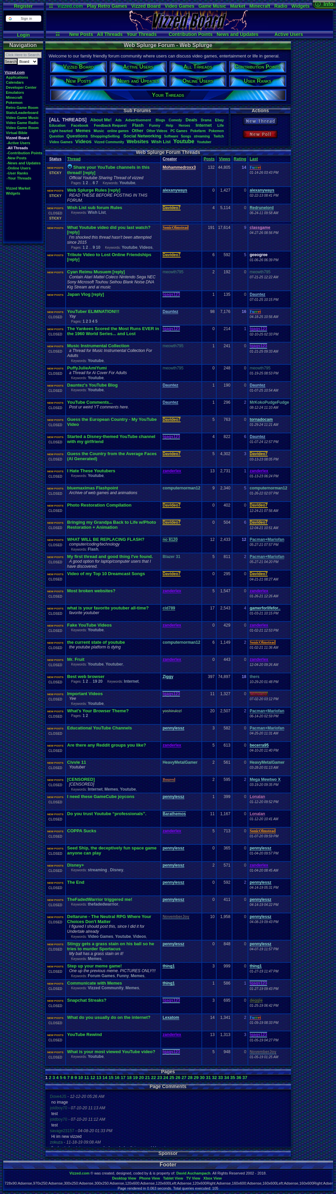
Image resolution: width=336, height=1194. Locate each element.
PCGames (179, 131)
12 (92, 1077)
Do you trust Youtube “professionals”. (107, 813)
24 (165, 1077)
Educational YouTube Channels (99, 727)
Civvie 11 (76, 762)
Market (237, 6)
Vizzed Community (105, 988)
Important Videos (85, 693)
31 (208, 1077)
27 (184, 1077)
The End (75, 882)
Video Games (179, 6)
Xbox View (212, 1178)
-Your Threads (19, 178)
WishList (161, 141)
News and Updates (237, 34)
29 (196, 1077)
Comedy (175, 120)
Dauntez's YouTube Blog (92, 385)
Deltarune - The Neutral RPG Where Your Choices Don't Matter (109, 919)
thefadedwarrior (103, 904)
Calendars (15, 82)
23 (159, 1077)
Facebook (79, 125)
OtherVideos (157, 131)
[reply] (89, 172)
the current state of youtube (96, 642)
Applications (17, 77)
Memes (83, 130)
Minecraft (259, 6)
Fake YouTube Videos (89, 625)
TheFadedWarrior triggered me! (100, 899)
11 (86, 1077)
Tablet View (173, 1178)
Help (169, 125)
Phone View (149, 1178)
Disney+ (75, 865)
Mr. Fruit (75, 659)
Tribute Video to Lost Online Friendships (109, 254)
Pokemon (14, 103)
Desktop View (124, 1178)
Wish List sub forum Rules (94, 207)
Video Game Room (22, 128)
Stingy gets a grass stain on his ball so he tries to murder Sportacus (110, 946)
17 (123, 1077)
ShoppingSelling (105, 136)
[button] (23, 18)
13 (99, 1077)
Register (23, 6)
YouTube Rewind (84, 1034)
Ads (118, 120)
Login (23, 35)
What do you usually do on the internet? (109, 1017)
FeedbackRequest (110, 125)
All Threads (109, 34)
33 (220, 1077)
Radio (280, 6)
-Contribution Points (24, 153)
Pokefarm (198, 131)
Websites (137, 141)
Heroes (184, 125)
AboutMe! (101, 119)
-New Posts (17, 158)
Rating (240, 159)
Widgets (300, 6)
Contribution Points (191, 34)
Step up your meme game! (94, 965)
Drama (206, 120)
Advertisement (138, 120)
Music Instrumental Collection (98, 345)
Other (138, 130)
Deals (191, 119)
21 (147, 1077)
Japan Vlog (78, 294)
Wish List (97, 212)
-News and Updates (24, 163)
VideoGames (61, 142)
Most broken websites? (91, 590)
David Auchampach (193, 1173)
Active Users (288, 34)
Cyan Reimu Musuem (89, 271)
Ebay (219, 120)
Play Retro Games (107, 6)
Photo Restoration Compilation (99, 505)
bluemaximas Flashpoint (92, 487)
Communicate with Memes (94, 983)
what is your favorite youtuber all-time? (108, 607)
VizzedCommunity (109, 142)
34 (226, 1077)
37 (244, 1077)
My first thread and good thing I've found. (110, 556)
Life (220, 125)
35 (232, 1077)
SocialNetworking (142, 135)
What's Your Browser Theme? (98, 710)
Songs (186, 136)
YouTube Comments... (90, 402)
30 (202, 1077)
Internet (204, 125)
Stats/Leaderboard (22, 113)
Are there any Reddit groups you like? (106, 745)
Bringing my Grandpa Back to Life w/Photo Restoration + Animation (111, 525)
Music (99, 131)
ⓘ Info (324, 4)
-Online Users (19, 168)
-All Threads (17, 148)
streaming (202, 136)
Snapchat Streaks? (87, 1000)
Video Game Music (22, 118)
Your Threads (142, 34)
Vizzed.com (70, 6)
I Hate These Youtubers (91, 470)
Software (171, 136)
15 (111, 1077)
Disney (116, 870)
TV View (193, 1178)
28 (190, 1077)
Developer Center (21, 87)
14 (105, 1077)
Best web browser (86, 676)
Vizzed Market (18, 188)
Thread (74, 159)
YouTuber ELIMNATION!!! (93, 311)
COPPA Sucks (82, 830)
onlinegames (118, 131)
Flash (138, 125)
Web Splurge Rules (87, 190)
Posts (209, 159)
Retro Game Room (22, 108)
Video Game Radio (22, 123)
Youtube (183, 141)
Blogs (160, 120)
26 (178, 1077)
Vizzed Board (146, 6)
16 (117, 1077)
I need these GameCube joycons (101, 796)
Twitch (219, 136)
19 (94, 681)
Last (254, 159)
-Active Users (18, 143)
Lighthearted (61, 131)
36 (238, 1077)
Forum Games (101, 975)
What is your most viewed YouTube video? (111, 1051)
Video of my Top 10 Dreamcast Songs (106, 573)
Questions (77, 135)
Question (56, 136)
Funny (154, 125)
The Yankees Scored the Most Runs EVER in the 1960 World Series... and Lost (113, 331)
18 (129, 1077)
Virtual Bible (17, 133)
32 (214, 1077)
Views (224, 159)
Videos (83, 141)
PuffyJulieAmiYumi (87, 367)
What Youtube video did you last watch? (109, 227)
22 (153, 1077)
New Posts (81, 34)
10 (98, 247)
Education (57, 125)
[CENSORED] (81, 779)
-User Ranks (17, 173)
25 (172, 1077)
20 (100, 681)
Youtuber (204, 142)
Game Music (212, 6)
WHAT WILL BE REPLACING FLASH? (106, 539)
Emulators (15, 92)
